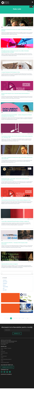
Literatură (4, 280)
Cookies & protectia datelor (5, 362)
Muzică (4, 285)
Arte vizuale (5, 281)
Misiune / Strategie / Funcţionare (6, 348)
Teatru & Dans (5, 286)
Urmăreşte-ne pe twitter (7, 367)
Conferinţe (5, 283)
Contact (2, 360)
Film (3, 288)
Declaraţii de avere (4, 356)
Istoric (2, 354)
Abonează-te (17, 333)
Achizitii (2, 357)
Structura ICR (3, 351)
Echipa (2, 349)
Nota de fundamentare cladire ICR (6, 359)
